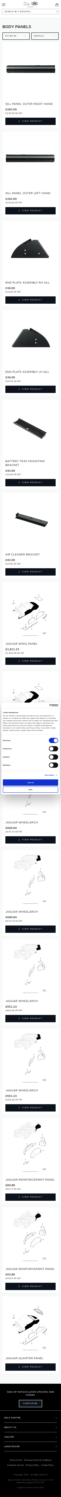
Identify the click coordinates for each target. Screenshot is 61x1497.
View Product (32, 121)
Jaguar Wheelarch (21, 822)
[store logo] (30, 4)
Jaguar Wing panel (21, 644)
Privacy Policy (32, 1465)
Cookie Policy (47, 1465)
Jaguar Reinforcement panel (30, 1180)
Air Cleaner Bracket (22, 554)
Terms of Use (16, 1460)
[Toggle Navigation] (3, 4)
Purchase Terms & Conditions (38, 1460)
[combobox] (30, 11)
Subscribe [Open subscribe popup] (30, 1403)
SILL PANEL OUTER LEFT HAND (28, 193)
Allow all (30, 782)
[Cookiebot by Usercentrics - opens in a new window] (44, 705)
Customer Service (15, 1465)
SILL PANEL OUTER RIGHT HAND (29, 104)
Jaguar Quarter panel (24, 1358)
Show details (49, 775)
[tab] (30, 1417)
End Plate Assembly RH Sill (27, 283)
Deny (30, 789)
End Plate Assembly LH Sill (27, 372)
